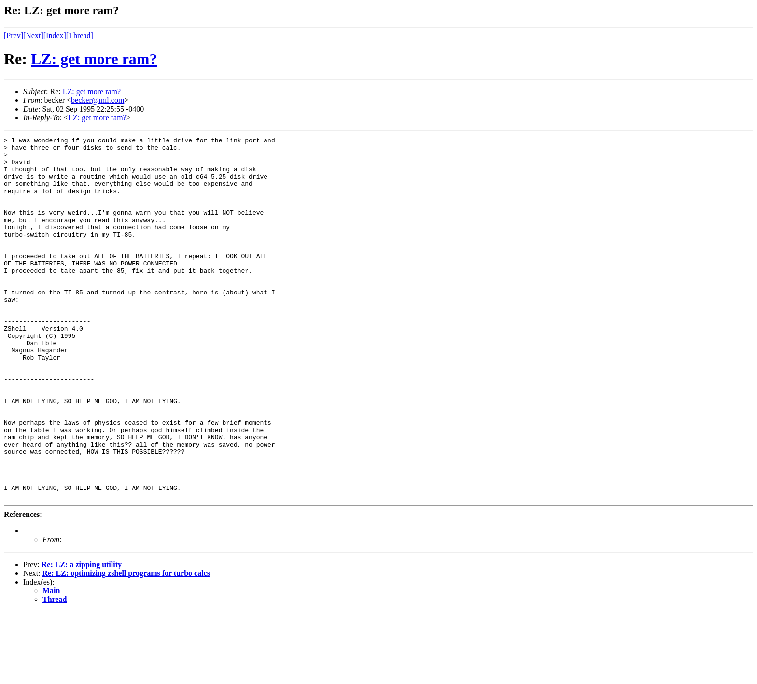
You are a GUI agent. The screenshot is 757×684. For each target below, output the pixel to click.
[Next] (33, 35)
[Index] (54, 35)
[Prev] (13, 35)
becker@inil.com (97, 100)
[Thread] (79, 35)
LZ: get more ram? (94, 59)
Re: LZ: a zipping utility (82, 637)
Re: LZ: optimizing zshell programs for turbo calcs (126, 646)
